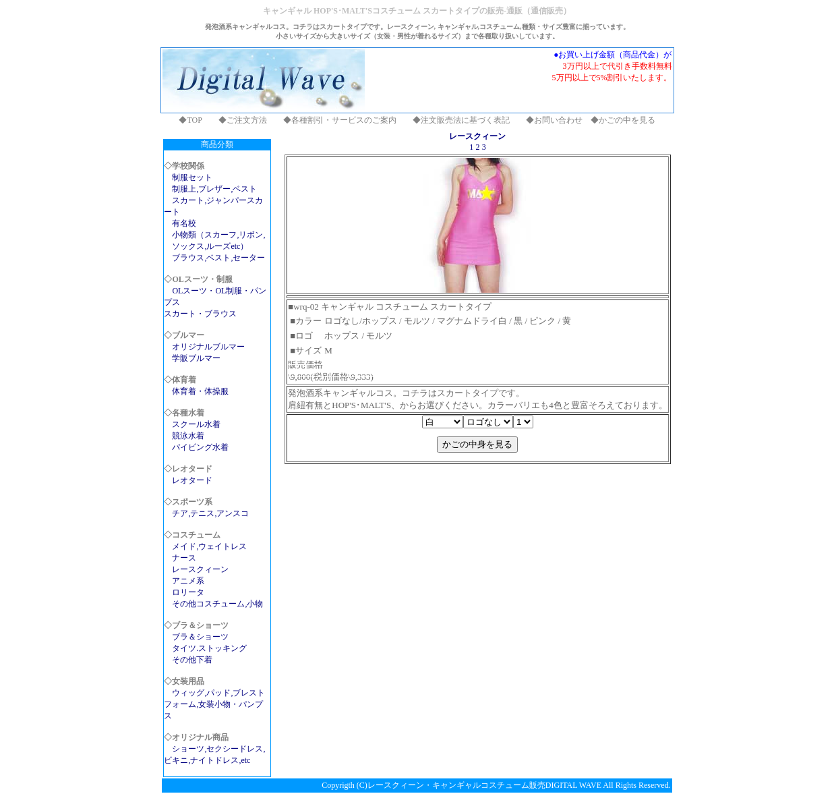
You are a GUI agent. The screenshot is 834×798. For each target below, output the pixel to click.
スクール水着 (196, 424)
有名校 (184, 223)
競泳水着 (188, 435)
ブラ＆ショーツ (200, 637)
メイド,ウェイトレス (209, 546)
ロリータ (188, 592)
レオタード (192, 480)
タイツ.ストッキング (209, 648)
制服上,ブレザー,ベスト (214, 189)
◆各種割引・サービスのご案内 (339, 120)
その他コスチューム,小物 (217, 603)
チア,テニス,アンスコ (210, 513)
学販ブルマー (196, 358)
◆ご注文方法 (242, 120)
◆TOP (190, 120)
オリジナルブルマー (208, 346)
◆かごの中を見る (623, 120)
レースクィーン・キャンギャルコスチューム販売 (456, 785)
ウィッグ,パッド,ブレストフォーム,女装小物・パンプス (214, 704)
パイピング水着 (200, 447)
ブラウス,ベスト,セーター (218, 257)
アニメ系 (188, 581)
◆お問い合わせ (554, 120)
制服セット (192, 177)
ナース (184, 558)
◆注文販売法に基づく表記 (461, 120)
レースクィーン (200, 569)
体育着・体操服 (200, 391)
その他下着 (192, 659)
